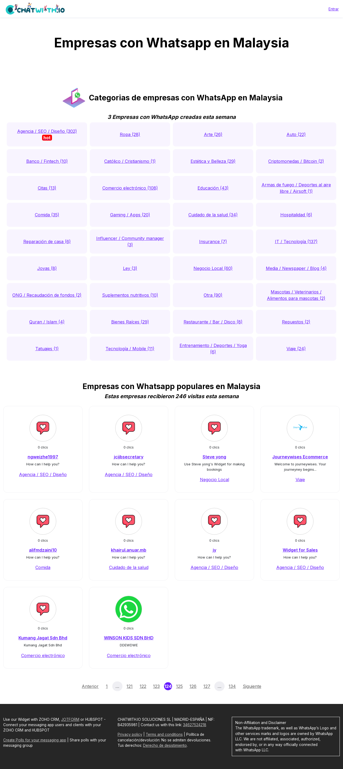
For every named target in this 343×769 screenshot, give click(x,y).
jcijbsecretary (128, 456)
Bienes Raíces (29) (130, 322)
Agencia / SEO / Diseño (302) (47, 135)
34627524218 (194, 725)
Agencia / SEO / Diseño (43, 474)
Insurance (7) (213, 241)
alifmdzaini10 (43, 550)
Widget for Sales (300, 550)
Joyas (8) (47, 268)
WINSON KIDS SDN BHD (129, 637)
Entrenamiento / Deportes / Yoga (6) (213, 349)
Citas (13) (47, 188)
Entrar (334, 9)
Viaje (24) (296, 348)
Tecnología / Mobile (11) (130, 348)
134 (232, 686)
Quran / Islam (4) (47, 322)
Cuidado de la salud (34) (213, 214)
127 (206, 686)
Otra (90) (213, 295)
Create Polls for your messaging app (34, 740)
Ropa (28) (130, 134)
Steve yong (214, 456)
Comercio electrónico (43, 655)
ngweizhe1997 (43, 456)
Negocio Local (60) (213, 268)
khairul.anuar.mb (128, 550)
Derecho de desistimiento (165, 745)
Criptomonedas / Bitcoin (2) (296, 161)
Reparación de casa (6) (47, 241)
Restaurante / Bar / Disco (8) (213, 322)
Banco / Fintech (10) (47, 161)
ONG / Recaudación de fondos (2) (46, 295)
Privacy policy (130, 734)
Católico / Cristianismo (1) (130, 161)
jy (214, 550)
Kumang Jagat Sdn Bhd (42, 637)
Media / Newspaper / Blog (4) (296, 268)
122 (143, 686)
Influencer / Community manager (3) (130, 241)
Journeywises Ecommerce (300, 456)
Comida (42, 567)
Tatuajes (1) (47, 348)
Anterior (90, 686)
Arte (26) (213, 134)
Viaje (300, 479)
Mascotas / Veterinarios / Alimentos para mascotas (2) (296, 295)
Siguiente (252, 686)
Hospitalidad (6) (296, 214)
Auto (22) (296, 134)
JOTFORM (70, 719)
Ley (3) (130, 268)
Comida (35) (47, 214)
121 (129, 686)
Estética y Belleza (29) (213, 161)
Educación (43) (213, 188)
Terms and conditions (164, 734)
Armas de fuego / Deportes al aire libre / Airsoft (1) (296, 188)
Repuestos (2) (296, 322)
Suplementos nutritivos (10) (130, 295)
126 (192, 686)
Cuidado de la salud (128, 567)
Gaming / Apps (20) (130, 214)
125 (179, 686)
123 (156, 686)
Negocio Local (214, 479)
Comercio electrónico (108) (130, 188)
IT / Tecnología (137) (296, 241)
